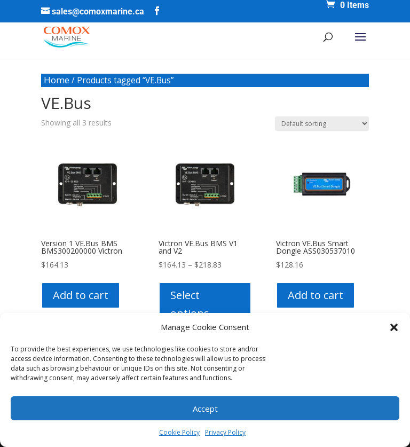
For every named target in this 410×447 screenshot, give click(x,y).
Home (56, 80)
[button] (394, 327)
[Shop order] (322, 123)
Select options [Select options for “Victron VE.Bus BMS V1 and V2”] (189, 304)
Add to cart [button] (80, 295)
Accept (205, 408)
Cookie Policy (179, 432)
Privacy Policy (225, 432)
